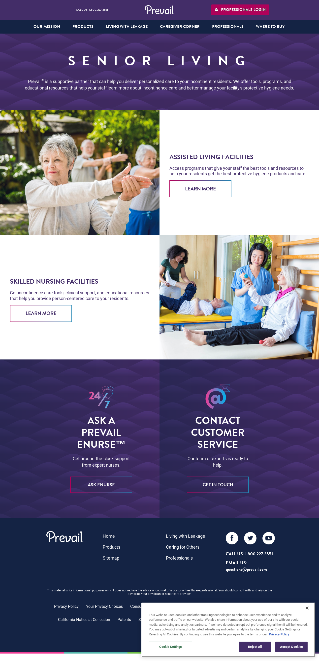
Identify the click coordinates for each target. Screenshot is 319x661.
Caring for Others (182, 547)
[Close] (307, 608)
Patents (124, 619)
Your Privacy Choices (104, 606)
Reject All (255, 646)
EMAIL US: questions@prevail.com (246, 566)
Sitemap (111, 558)
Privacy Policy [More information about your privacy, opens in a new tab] (279, 634)
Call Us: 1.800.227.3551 (92, 9)
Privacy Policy (66, 606)
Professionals (179, 558)
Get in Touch (218, 484)
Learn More (200, 188)
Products (111, 547)
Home (109, 536)
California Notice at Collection (84, 619)
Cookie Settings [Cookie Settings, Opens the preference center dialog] (170, 646)
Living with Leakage (185, 536)
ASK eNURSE (101, 484)
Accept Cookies (291, 646)
